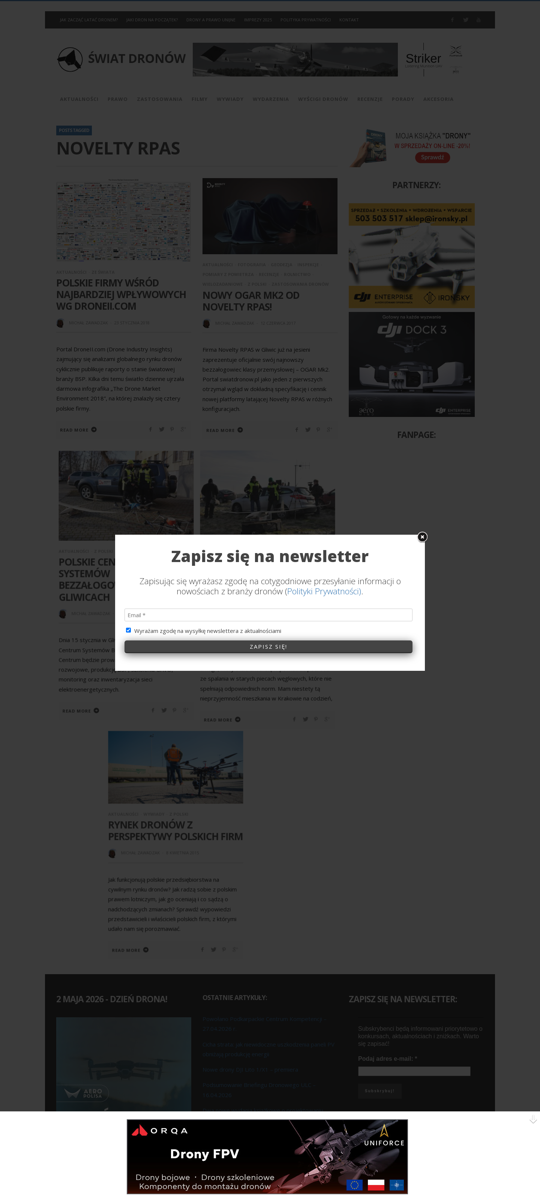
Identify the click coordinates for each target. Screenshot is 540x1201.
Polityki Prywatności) (324, 468)
